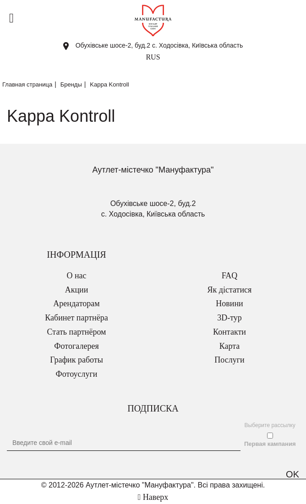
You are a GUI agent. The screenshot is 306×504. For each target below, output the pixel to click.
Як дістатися (230, 289)
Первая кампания (270, 443)
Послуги (229, 359)
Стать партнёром (76, 331)
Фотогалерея (76, 346)
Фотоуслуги (77, 374)
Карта (229, 346)
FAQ (230, 275)
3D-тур (229, 317)
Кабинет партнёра (76, 317)
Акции (76, 289)
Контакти (229, 331)
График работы (76, 359)
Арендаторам (76, 303)
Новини (229, 303)
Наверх (153, 497)
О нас (76, 275)
